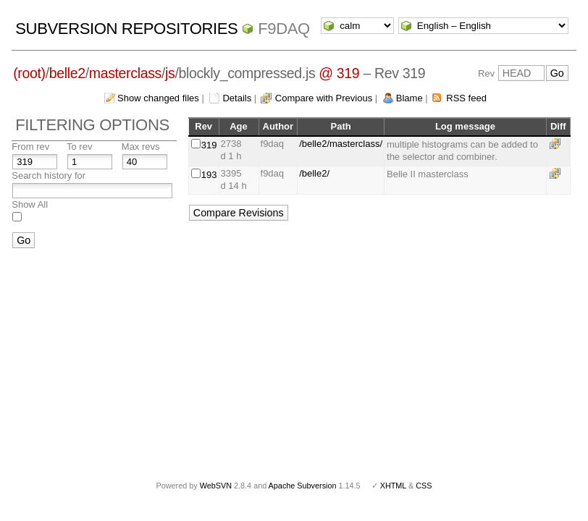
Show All (30, 204)
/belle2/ (314, 173)
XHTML (393, 485)
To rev (79, 146)
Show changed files (158, 98)
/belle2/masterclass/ (340, 143)
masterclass (125, 73)
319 (209, 145)
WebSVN (216, 485)
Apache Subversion (303, 485)
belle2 (67, 73)
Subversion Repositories (126, 29)
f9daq (284, 29)
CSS (424, 485)
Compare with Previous (323, 98)
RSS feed (466, 98)
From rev (30, 146)
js (170, 73)
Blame (409, 98)
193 (209, 174)
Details (236, 98)
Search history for (48, 175)
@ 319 (339, 73)
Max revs (141, 146)
